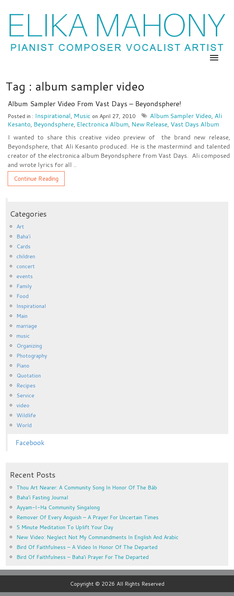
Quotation (28, 375)
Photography (31, 356)
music (82, 115)
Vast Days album (195, 124)
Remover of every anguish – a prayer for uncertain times (87, 517)
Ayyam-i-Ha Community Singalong (58, 507)
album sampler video (180, 115)
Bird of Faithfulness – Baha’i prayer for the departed (82, 557)
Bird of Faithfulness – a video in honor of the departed (87, 547)
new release (149, 124)
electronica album (102, 124)
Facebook (29, 442)
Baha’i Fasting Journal (42, 497)
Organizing (29, 346)
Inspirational (53, 115)
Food (22, 296)
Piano (22, 365)
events (24, 276)
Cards (23, 246)
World (24, 425)
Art (20, 226)
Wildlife (26, 415)
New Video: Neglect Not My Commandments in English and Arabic (97, 537)
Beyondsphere (54, 124)
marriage (26, 326)
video (22, 405)
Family (24, 286)
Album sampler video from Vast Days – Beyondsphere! (94, 104)
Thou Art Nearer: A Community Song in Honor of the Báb (86, 487)
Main (22, 316)
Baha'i (23, 236)
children (25, 256)
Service (25, 395)
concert (25, 266)
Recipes (26, 385)
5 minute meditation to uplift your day (64, 527)
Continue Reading (36, 179)
